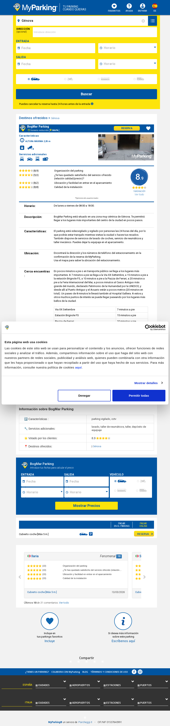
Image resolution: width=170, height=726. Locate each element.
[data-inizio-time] (130, 48)
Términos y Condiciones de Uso (109, 672)
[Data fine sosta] (88, 482)
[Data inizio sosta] (44, 482)
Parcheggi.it (85, 722)
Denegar (84, 395)
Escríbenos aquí (123, 641)
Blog (85, 672)
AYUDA (129, 8)
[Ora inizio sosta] (44, 493)
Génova (55, 118)
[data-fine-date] (57, 64)
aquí (78, 367)
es (155, 11)
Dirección (23, 30)
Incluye (50, 641)
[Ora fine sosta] (89, 493)
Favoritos (114, 8)
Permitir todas (139, 395)
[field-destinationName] (83, 21)
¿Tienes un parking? (37, 672)
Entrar (142, 11)
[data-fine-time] (130, 64)
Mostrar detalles (146, 382)
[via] (95, 32)
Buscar (86, 94)
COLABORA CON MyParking (65, 672)
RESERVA (145, 534)
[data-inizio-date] (57, 48)
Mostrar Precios (86, 506)
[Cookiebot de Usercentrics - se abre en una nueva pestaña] (147, 327)
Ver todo (64, 602)
